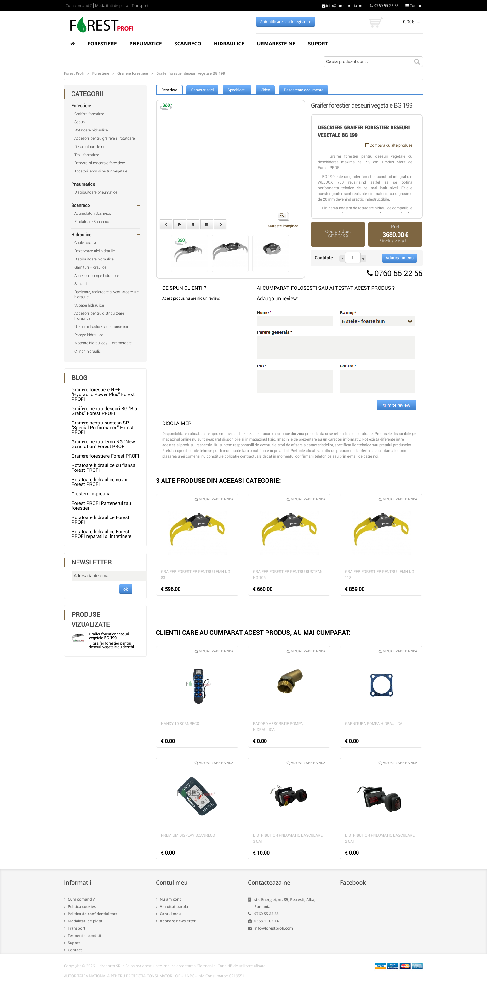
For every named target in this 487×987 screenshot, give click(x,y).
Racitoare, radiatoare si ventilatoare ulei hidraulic (107, 294)
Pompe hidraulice (88, 334)
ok (125, 589)
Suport (318, 43)
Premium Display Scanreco (188, 835)
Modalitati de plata (111, 5)
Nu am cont (170, 899)
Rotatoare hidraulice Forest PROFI (100, 519)
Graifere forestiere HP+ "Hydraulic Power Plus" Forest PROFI (103, 394)
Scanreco (188, 43)
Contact (414, 5)
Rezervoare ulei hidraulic (94, 251)
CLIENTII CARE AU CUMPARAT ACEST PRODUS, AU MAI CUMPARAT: (253, 632)
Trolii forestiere (86, 154)
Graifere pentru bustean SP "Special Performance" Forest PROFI (103, 427)
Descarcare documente (303, 89)
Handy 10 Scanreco (180, 723)
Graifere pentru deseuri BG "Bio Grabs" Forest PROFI (104, 411)
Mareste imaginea (283, 220)
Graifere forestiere (89, 113)
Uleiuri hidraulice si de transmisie (101, 326)
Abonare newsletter (178, 921)
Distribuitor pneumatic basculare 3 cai (288, 838)
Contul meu (170, 913)
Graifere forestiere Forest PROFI (105, 456)
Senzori (80, 283)
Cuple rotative (85, 242)
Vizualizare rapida (214, 499)
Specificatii (236, 89)
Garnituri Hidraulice (90, 267)
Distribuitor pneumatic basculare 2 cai (380, 838)
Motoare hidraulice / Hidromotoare (103, 343)
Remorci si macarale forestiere (99, 163)
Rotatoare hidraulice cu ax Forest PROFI (99, 482)
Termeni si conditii (84, 935)
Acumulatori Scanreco (92, 213)
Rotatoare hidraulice (91, 130)
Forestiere (102, 43)
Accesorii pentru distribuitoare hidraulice (99, 316)
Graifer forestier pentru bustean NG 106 (288, 574)
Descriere (169, 89)
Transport (140, 5)
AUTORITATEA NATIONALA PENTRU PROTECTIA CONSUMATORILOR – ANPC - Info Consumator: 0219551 (154, 975)
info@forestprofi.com (343, 5)
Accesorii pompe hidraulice (96, 275)
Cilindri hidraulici (88, 351)
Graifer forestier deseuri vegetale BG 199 (109, 636)
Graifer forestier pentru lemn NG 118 (379, 574)
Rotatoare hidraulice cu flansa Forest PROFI (103, 467)
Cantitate (324, 258)
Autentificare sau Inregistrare (285, 21)
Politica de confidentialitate (93, 913)
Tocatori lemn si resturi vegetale (100, 171)
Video (265, 89)
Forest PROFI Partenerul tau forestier (101, 505)
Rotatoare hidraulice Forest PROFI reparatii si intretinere (101, 534)
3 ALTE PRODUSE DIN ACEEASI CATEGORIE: (218, 480)
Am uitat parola (174, 906)
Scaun (79, 122)
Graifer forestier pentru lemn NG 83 (195, 574)
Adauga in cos (400, 258)
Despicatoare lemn (90, 146)
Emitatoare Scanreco (91, 221)
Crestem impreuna (91, 494)
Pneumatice (145, 43)
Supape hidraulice (89, 305)
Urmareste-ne (276, 43)
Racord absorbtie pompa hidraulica (278, 726)
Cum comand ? (79, 5)
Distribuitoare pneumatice (95, 192)
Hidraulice (229, 43)
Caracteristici (202, 89)
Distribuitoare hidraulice (94, 259)
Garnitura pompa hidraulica (373, 723)
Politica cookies (82, 906)
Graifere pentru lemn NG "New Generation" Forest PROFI (103, 444)
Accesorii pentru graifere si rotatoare (104, 138)
